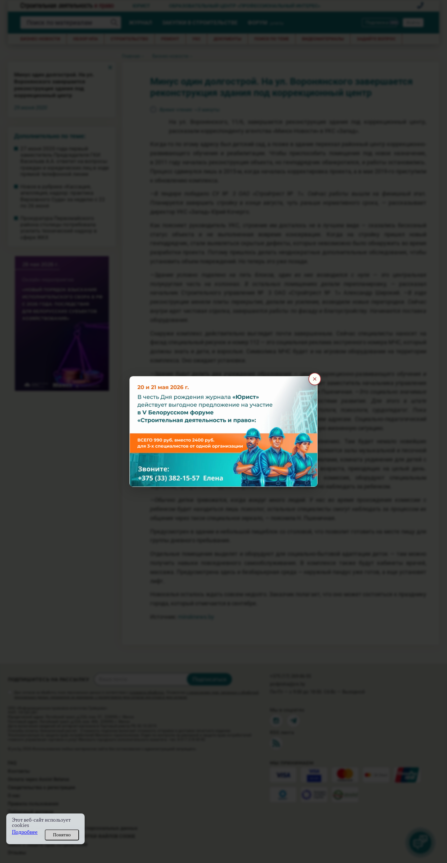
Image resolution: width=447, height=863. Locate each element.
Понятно (62, 834)
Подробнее (25, 832)
